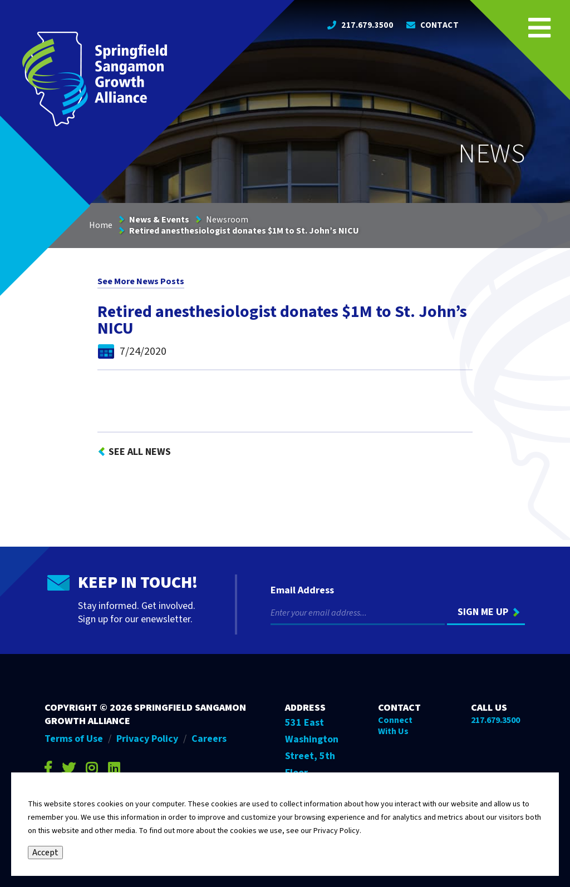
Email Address (302, 590)
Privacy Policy (147, 739)
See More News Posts (140, 281)
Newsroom (227, 220)
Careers (209, 739)
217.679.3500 (367, 25)
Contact (439, 25)
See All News (140, 452)
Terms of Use (74, 739)
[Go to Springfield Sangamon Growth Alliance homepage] (94, 79)
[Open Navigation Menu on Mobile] (539, 25)
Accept (45, 852)
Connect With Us (395, 725)
